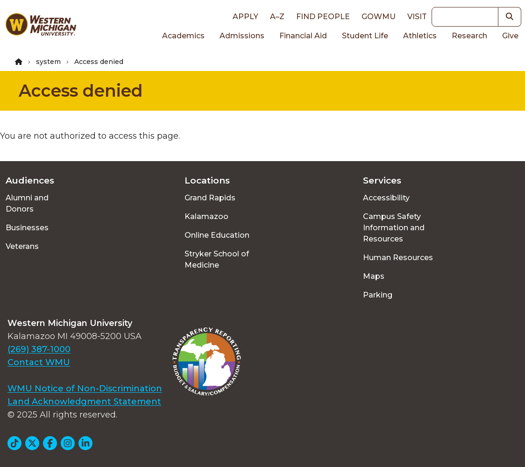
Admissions (242, 35)
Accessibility (386, 197)
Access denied (81, 90)
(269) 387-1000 (39, 349)
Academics (183, 35)
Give (510, 35)
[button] (509, 17)
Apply (245, 16)
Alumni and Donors (27, 203)
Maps (373, 276)
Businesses (27, 227)
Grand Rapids (209, 197)
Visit (417, 16)
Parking (377, 294)
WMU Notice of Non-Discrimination (84, 388)
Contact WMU (38, 362)
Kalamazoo (206, 216)
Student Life (365, 35)
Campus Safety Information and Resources (394, 227)
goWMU (379, 16)
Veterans (22, 246)
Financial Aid (303, 35)
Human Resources (398, 257)
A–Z (277, 16)
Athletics (420, 35)
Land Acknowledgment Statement (84, 401)
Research (469, 35)
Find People (323, 16)
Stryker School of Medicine (216, 259)
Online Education (216, 235)
